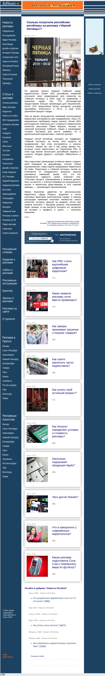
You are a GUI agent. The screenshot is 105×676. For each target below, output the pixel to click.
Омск (4, 372)
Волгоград (6, 394)
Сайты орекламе (7, 271)
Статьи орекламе (7, 95)
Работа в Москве (94, 84)
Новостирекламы (7, 24)
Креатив (7, 290)
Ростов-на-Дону (9, 385)
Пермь (5, 398)
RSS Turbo (8, 657)
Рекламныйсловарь (9, 251)
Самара (5, 368)
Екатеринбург (8, 363)
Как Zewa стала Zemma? (45, 625)
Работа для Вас (94, 89)
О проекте (8, 318)
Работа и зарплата (94, 93)
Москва (5, 346)
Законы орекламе (8, 300)
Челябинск (7, 381)
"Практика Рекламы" (71, 225)
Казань (5, 376)
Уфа (4, 389)
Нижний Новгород (10, 359)
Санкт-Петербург (9, 350)
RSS (5, 655)
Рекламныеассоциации (9, 282)
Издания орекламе (8, 261)
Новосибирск (8, 355)
